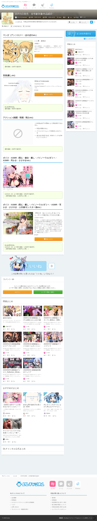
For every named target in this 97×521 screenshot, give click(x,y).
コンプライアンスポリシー (59, 509)
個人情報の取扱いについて (59, 504)
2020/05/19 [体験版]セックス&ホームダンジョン (84, 91)
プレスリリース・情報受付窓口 (19, 509)
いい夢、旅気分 (40, 41)
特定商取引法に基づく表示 (59, 502)
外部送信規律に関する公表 (59, 507)
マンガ (83, 17)
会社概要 (13, 497)
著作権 (53, 497)
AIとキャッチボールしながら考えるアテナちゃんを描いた (52, 407)
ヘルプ (13, 504)
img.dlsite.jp (10, 189)
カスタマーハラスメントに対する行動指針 (22, 502)
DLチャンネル (10, 6)
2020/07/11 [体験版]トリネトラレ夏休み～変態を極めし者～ (52, 320)
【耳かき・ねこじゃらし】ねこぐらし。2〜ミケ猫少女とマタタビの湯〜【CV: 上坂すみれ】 (48, 215)
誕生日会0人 (7, 318)
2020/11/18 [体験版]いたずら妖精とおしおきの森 (84, 59)
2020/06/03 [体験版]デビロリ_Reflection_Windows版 (12, 372)
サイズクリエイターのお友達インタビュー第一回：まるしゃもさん (12, 433)
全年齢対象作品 (17, 26)
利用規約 (13, 500)
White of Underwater (42, 81)
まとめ (15, 476)
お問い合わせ (15, 507)
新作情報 (27, 26)
